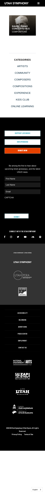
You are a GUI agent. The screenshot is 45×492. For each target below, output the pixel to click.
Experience (22, 92)
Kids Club (22, 99)
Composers (22, 79)
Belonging (22, 320)
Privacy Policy (17, 434)
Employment (22, 341)
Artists (22, 66)
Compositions (19, 32)
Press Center (22, 334)
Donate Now (22, 151)
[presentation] (23, 205)
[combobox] (37, 489)
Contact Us (22, 348)
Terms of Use (28, 434)
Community (22, 72)
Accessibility (22, 313)
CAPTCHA (9, 198)
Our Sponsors (22, 142)
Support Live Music (22, 133)
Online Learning (22, 106)
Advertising (22, 327)
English (35, 490)
